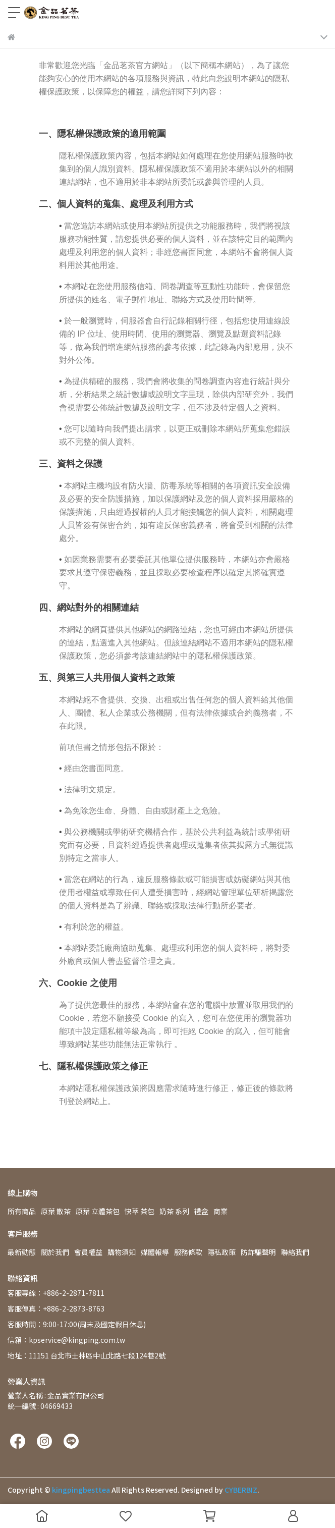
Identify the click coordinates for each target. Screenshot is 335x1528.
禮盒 (201, 1211)
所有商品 (22, 1211)
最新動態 (22, 1252)
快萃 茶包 (139, 1211)
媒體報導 (155, 1252)
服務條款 (188, 1252)
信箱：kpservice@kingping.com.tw (66, 1340)
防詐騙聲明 (258, 1252)
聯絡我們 (295, 1252)
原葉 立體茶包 (98, 1211)
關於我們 (55, 1252)
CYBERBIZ (241, 1490)
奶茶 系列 (174, 1211)
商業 (220, 1211)
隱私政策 (221, 1252)
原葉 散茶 (56, 1211)
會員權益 (88, 1252)
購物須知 (121, 1252)
